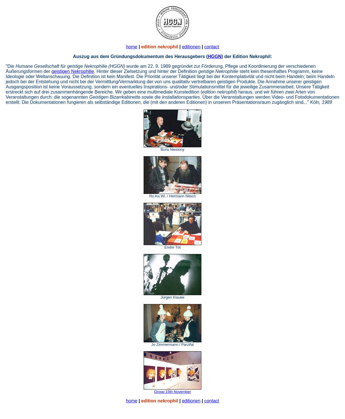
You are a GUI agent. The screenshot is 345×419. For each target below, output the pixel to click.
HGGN (214, 56)
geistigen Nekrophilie (72, 71)
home (131, 46)
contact (211, 46)
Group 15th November (172, 392)
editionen (191, 46)
